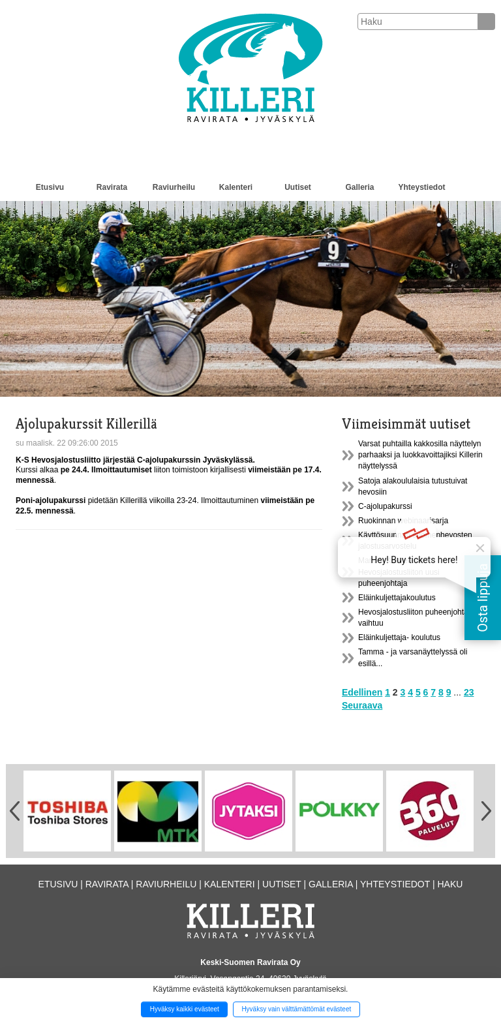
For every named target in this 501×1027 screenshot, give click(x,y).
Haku (450, 884)
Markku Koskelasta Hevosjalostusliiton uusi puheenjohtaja (399, 571)
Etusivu (50, 187)
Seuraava (362, 705)
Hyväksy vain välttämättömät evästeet (296, 1009)
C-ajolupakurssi (385, 506)
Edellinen (362, 692)
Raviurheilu (174, 187)
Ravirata (112, 187)
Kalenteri (235, 187)
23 (469, 692)
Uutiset (297, 187)
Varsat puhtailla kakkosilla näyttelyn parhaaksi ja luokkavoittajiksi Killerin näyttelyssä (420, 454)
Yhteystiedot (421, 187)
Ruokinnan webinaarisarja (403, 520)
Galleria (359, 187)
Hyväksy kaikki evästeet (184, 1009)
